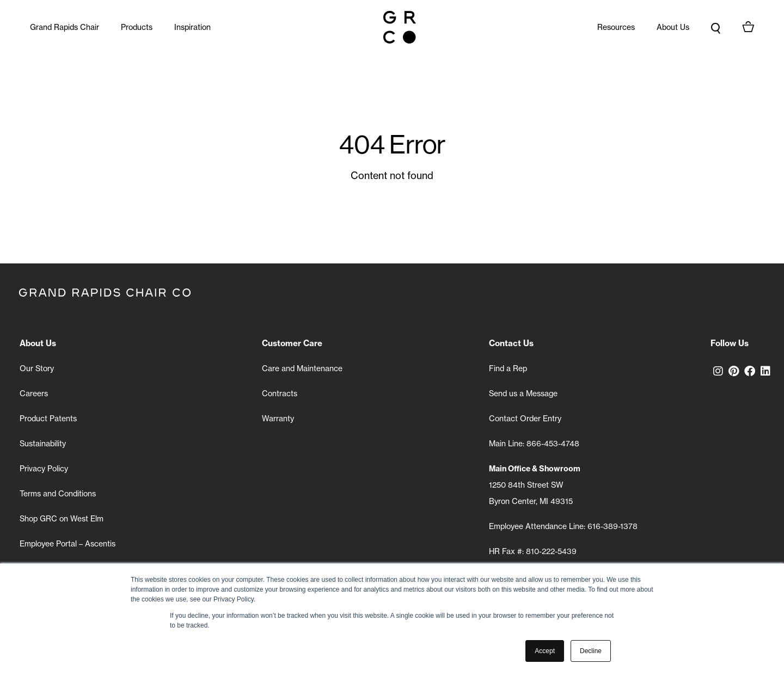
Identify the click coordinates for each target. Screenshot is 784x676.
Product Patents (48, 418)
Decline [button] (591, 651)
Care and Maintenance (302, 368)
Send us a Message (523, 393)
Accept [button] (545, 651)
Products (136, 27)
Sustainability (43, 443)
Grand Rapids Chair (64, 27)
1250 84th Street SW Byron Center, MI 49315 (534, 485)
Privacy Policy (44, 469)
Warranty (278, 418)
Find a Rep (508, 368)
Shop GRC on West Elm (61, 519)
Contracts (279, 393)
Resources (616, 27)
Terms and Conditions (58, 494)
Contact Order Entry (525, 418)
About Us (673, 27)
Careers (34, 393)
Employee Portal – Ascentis (67, 544)
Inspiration (192, 27)
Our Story (37, 368)
